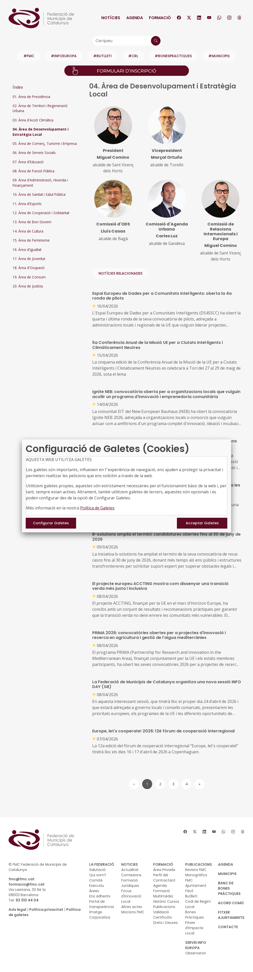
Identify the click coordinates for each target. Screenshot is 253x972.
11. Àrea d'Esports (27, 203)
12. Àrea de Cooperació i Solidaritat (41, 212)
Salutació (97, 869)
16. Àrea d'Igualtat (27, 249)
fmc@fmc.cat (22, 879)
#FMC (28, 55)
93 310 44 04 (27, 900)
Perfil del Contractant (164, 877)
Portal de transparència (101, 904)
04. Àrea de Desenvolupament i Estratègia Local (41, 132)
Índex (18, 87)
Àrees (94, 890)
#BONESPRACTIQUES (173, 55)
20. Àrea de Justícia (28, 286)
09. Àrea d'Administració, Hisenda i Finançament (40, 182)
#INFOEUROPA (64, 55)
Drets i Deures (165, 922)
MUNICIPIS (227, 873)
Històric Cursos (166, 901)
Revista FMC (195, 869)
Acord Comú (231, 902)
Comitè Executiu (96, 883)
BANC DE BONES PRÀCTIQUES (229, 888)
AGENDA (225, 864)
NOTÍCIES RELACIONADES (120, 273)
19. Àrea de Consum (29, 277)
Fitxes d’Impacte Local (194, 928)
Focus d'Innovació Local (131, 896)
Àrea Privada (164, 869)
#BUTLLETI (102, 55)
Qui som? (97, 875)
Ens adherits (99, 896)
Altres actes (131, 906)
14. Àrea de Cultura (28, 231)
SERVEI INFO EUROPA (195, 945)
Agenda (134, 18)
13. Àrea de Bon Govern (32, 221)
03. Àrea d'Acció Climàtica (33, 120)
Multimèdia (163, 896)
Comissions (131, 875)
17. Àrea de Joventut (29, 258)
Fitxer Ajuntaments (231, 915)
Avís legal (17, 909)
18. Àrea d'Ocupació (29, 267)
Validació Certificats (162, 915)
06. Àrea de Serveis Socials (34, 152)
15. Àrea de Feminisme (31, 240)
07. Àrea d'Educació (28, 161)
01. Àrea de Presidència (31, 96)
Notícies (110, 18)
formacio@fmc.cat (27, 884)
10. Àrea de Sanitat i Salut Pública (39, 194)
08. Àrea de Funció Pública (33, 171)
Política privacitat (46, 909)
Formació (160, 18)
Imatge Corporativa (99, 915)
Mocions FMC (132, 912)
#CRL (133, 55)
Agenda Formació (161, 888)
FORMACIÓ (163, 864)
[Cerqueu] (126, 41)
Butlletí (191, 896)
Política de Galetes (97, 508)
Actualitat (130, 869)
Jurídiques (130, 885)
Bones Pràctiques (194, 915)
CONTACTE (228, 926)
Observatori (195, 953)
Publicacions (164, 906)
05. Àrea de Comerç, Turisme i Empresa (45, 143)
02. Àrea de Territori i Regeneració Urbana (40, 108)
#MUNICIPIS (219, 55)
